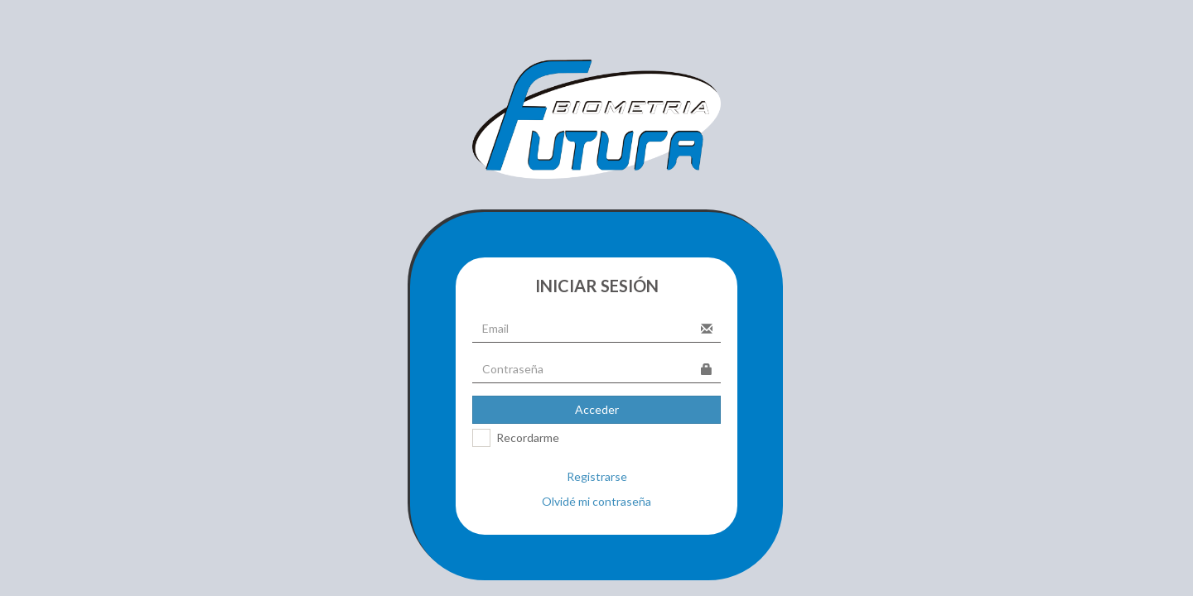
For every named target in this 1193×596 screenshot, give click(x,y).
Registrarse (597, 476)
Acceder (597, 409)
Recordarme (527, 437)
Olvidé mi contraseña (596, 501)
